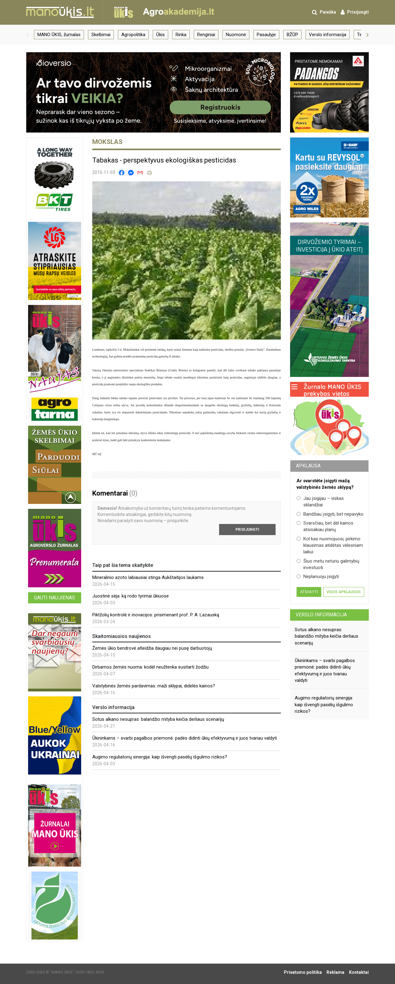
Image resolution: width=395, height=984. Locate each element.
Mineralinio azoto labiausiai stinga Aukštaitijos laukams (148, 577)
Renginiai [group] (206, 34)
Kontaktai (359, 972)
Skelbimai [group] (100, 34)
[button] (27, 34)
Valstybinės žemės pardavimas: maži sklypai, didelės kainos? (153, 686)
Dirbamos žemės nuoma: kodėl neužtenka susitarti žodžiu (150, 667)
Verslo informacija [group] (327, 34)
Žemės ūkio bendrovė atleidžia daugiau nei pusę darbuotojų (152, 648)
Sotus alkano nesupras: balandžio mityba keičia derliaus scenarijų (158, 719)
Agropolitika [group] (133, 34)
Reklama (335, 972)
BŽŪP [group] (292, 34)
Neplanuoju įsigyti (318, 576)
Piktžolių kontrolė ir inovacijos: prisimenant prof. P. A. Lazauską (155, 615)
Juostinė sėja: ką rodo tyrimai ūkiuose (130, 596)
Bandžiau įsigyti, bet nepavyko (330, 514)
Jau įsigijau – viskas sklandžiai (320, 502)
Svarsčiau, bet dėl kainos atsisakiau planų (325, 526)
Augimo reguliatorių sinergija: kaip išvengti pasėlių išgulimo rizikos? (159, 757)
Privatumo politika (303, 972)
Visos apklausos (343, 592)
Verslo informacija (321, 615)
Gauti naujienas (54, 598)
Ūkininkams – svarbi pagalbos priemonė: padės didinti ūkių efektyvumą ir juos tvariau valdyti (184, 738)
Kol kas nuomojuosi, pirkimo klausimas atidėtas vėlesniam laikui (330, 545)
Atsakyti (309, 592)
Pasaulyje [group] (266, 34)
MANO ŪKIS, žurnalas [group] (59, 34)
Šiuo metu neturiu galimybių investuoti (328, 564)
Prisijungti (247, 529)
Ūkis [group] (160, 34)
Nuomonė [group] (236, 34)
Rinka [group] (181, 34)
